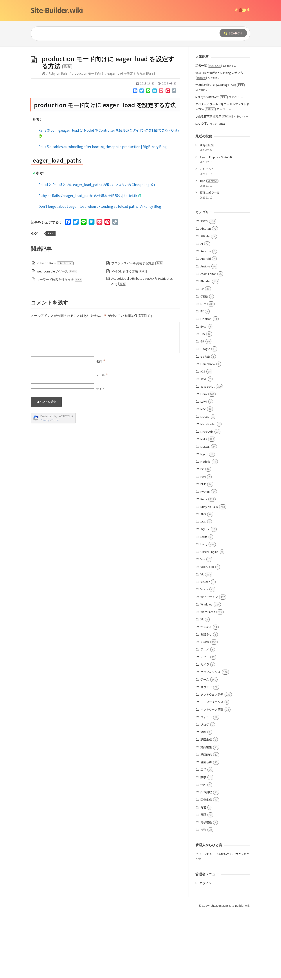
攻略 (207, 211)
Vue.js (204, 655)
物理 (203, 850)
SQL (203, 587)
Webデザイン (209, 663)
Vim (202, 625)
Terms (55, 485)
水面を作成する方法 (214, 182)
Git (202, 407)
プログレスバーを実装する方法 (137, 329)
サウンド (206, 753)
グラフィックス (210, 738)
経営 (203, 873)
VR (202, 640)
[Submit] (233, 33)
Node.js (205, 527)
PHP (203, 550)
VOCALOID (207, 633)
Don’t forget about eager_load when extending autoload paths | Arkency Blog (99, 272)
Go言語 (205, 422)
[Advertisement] (140, 79)
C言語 (204, 362)
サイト (100, 454)
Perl (203, 542)
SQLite (204, 595)
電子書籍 (206, 888)
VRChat (205, 647)
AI (201, 309)
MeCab (204, 482)
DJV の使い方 (203, 189)
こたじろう (207, 235)
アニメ (204, 715)
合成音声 (206, 828)
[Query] (118, 34)
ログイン (205, 949)
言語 (203, 880)
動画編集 (206, 813)
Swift (203, 602)
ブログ (204, 790)
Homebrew (207, 430)
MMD (203, 505)
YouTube (205, 693)
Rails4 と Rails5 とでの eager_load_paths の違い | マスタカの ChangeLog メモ (97, 250)
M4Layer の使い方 (211, 163)
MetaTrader (208, 490)
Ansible (205, 332)
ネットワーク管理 (211, 775)
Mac (203, 475)
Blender (205, 347)
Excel (203, 392)
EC (202, 377)
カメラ (204, 730)
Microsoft (206, 497)
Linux (203, 460)
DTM (203, 369)
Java (203, 444)
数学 (203, 843)
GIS (202, 400)
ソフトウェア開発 (211, 760)
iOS (202, 437)
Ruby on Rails (58, 139)
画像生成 (206, 865)
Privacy (44, 485)
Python (205, 557)
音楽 (203, 895)
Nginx (204, 520)
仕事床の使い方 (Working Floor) (220, 151)
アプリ (204, 723)
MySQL (205, 512)
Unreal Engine (209, 617)
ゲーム (204, 745)
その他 (204, 708)
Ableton (205, 294)
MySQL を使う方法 (129, 337)
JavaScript (207, 452)
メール (102, 441)
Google (205, 414)
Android (205, 324)
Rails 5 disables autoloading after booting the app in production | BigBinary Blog (102, 212)
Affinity (205, 302)
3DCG (204, 287)
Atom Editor (208, 339)
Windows (206, 670)
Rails (50, 299)
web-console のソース (57, 337)
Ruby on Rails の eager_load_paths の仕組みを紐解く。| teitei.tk (89, 261)
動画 (203, 798)
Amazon (205, 317)
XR (202, 685)
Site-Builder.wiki (57, 10)
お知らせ (206, 700)
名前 (100, 427)
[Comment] (105, 403)
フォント (206, 783)
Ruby (203, 565)
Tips (209, 246)
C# (202, 354)
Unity (203, 610)
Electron (205, 384)
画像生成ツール (210, 258)
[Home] (43, 139)
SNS (203, 580)
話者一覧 (208, 131)
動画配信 (206, 820)
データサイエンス (211, 768)
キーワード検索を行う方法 (60, 345)
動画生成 (206, 805)
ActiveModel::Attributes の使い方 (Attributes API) (142, 347)
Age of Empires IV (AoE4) (216, 223)
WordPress (207, 677)
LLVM (203, 467)
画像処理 (206, 858)
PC (202, 535)
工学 (203, 835)
